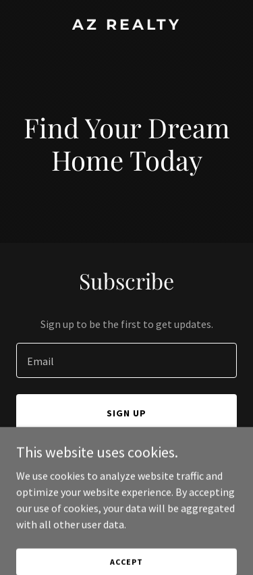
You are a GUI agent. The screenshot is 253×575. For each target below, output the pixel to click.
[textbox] (126, 360)
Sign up (126, 413)
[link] (126, 25)
